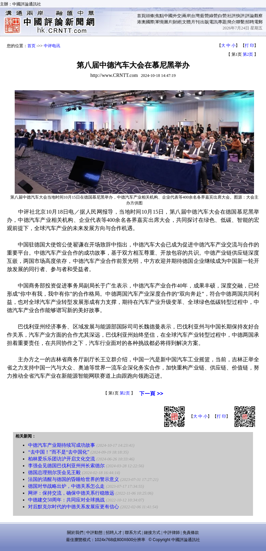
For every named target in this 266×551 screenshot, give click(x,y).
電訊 (213, 21)
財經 (177, 21)
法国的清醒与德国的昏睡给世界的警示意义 (73, 479)
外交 (177, 15)
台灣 (195, 15)
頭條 (150, 15)
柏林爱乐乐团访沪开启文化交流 (61, 458)
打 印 (249, 45)
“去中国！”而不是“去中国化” (58, 452)
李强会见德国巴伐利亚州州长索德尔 (66, 465)
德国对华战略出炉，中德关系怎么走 (66, 486)
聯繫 (240, 21)
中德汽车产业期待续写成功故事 (61, 445)
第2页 (248, 54)
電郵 (258, 21)
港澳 (141, 21)
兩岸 (186, 15)
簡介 (231, 21)
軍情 (159, 21)
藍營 (204, 15)
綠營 (213, 15)
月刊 (195, 21)
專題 (222, 21)
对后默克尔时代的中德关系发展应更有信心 (73, 506)
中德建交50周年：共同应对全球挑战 (66, 499)
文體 (186, 21)
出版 (204, 21)
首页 (31, 45)
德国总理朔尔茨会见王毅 (54, 472)
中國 (168, 15)
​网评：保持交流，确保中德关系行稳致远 (71, 493)
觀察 (258, 15)
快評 (240, 15)
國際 (150, 21)
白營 (222, 15)
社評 (231, 15)
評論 (249, 15)
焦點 (159, 15)
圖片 (168, 21)
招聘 (249, 21)
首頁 (141, 15)
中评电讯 (52, 45)
